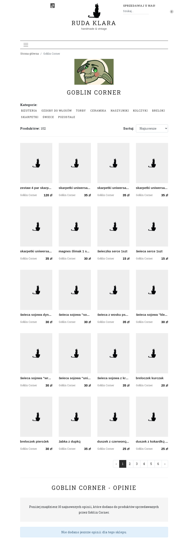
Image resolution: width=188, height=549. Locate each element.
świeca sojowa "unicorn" (75, 378)
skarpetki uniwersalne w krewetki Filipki (152, 188)
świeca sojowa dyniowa (36, 315)
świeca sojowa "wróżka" (36, 378)
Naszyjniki (120, 110)
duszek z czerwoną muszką (113, 441)
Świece (48, 117)
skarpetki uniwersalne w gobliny (113, 188)
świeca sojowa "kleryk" (152, 315)
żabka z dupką (70, 441)
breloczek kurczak (150, 378)
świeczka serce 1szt (112, 251)
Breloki (158, 110)
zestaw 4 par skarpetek (36, 188)
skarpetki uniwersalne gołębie (36, 251)
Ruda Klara (94, 19)
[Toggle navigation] (26, 45)
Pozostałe (66, 117)
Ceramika (98, 110)
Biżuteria (29, 110)
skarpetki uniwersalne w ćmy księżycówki (75, 188)
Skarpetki (29, 117)
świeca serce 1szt (149, 251)
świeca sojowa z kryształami (113, 378)
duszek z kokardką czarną (152, 441)
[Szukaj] (147, 11)
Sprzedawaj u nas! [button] (139, 6)
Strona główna (29, 53)
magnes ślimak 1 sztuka (75, 251)
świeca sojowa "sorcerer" (75, 315)
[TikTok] (52, 5)
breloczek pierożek (34, 441)
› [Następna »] (164, 464)
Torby (81, 110)
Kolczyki (140, 110)
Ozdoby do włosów (56, 110)
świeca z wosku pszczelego (113, 315)
